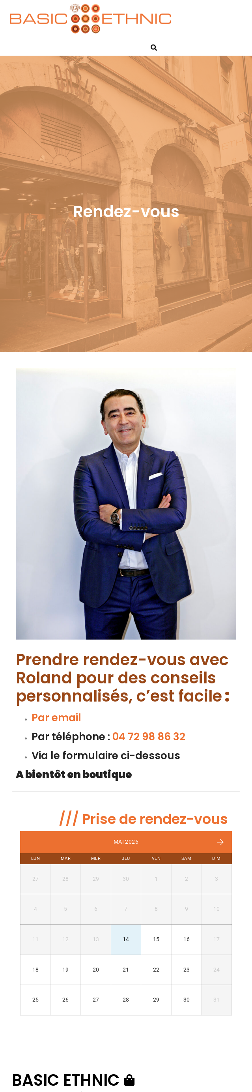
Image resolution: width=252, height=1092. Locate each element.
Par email (56, 718)
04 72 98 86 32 (148, 737)
